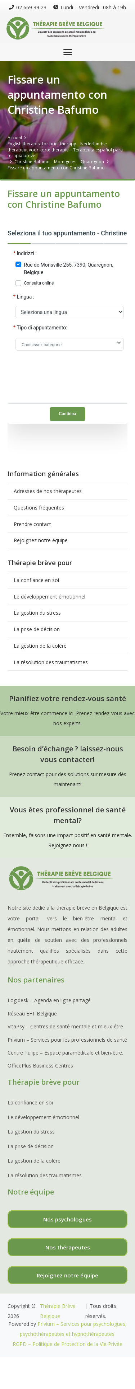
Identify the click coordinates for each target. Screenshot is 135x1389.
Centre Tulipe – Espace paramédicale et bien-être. (65, 1052)
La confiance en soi (36, 580)
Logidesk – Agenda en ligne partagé (49, 1000)
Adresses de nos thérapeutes (48, 491)
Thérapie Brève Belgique (58, 1311)
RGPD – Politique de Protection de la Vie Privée (67, 1344)
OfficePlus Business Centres (40, 1065)
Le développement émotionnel (49, 596)
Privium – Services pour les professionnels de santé (67, 1039)
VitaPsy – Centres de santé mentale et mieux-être (65, 1026)
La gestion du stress (37, 612)
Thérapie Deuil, (67, 1371)
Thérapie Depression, (82, 1361)
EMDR (78, 1381)
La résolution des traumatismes (51, 662)
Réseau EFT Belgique (32, 1013)
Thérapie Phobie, (28, 1371)
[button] (67, 52)
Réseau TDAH (51, 1381)
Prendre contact (32, 524)
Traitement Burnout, (32, 1361)
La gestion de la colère (40, 645)
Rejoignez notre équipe (41, 540)
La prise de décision (37, 629)
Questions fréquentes (39, 507)
